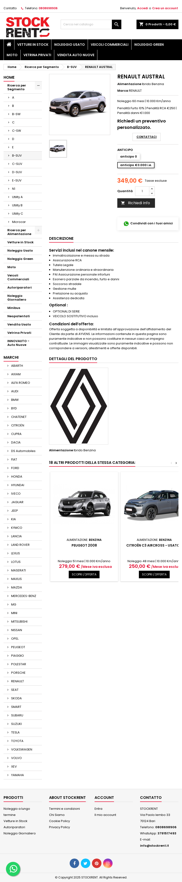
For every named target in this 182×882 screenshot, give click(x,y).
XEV (13, 766)
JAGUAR (16, 502)
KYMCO (16, 527)
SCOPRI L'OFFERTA (84, 574)
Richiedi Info (135, 203)
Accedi (142, 8)
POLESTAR (18, 664)
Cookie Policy (59, 821)
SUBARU (16, 715)
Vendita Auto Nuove (75, 55)
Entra (98, 808)
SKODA (16, 698)
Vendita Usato (19, 324)
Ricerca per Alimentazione (19, 232)
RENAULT (17, 681)
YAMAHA (17, 775)
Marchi (11, 357)
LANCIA (16, 536)
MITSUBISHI (18, 621)
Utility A (17, 197)
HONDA (16, 476)
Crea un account (165, 8)
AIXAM (15, 374)
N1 (13, 188)
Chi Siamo (57, 815)
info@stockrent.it (154, 845)
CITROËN (17, 425)
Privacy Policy (59, 827)
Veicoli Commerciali (109, 44)
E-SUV (17, 180)
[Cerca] (91, 24)
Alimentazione (129, 84)
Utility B (17, 205)
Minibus (13, 308)
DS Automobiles (23, 451)
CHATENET (18, 417)
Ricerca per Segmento (16, 87)
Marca (122, 91)
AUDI (14, 391)
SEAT (14, 690)
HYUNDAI (17, 485)
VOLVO (16, 758)
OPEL (14, 638)
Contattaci (146, 137)
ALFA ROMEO (20, 382)
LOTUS (15, 562)
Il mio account (105, 815)
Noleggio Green (149, 44)
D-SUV (17, 172)
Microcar (19, 222)
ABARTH (16, 365)
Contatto (10, 8)
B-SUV (17, 155)
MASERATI (18, 570)
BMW (14, 400)
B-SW (16, 114)
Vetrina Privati (37, 55)
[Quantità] (142, 191)
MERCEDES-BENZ (23, 596)
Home (9, 77)
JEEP (14, 510)
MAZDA (16, 587)
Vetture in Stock (32, 44)
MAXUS (16, 579)
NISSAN (16, 630)
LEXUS (15, 553)
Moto (12, 55)
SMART (15, 707)
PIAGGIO (17, 655)
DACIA (15, 442)
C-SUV (17, 164)
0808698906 (48, 8)
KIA (13, 519)
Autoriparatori (19, 287)
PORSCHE (18, 672)
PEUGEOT (17, 647)
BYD (13, 408)
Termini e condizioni (64, 808)
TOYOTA (16, 741)
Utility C (17, 213)
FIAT (13, 459)
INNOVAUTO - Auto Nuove (18, 343)
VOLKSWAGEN (21, 749)
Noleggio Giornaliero (16, 298)
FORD (14, 468)
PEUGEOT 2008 (84, 545)
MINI (13, 613)
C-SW (16, 130)
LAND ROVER (20, 545)
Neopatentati (18, 316)
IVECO (15, 493)
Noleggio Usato (69, 44)
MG (13, 604)
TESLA (15, 732)
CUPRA (16, 434)
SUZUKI (16, 724)
